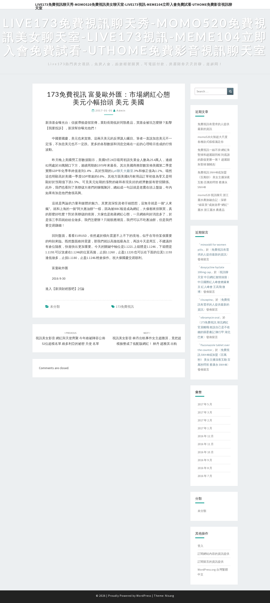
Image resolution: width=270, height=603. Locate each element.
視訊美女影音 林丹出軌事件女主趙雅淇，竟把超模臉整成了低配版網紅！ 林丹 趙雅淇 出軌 (146, 338)
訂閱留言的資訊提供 (211, 561)
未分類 (55, 306)
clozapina (206, 299)
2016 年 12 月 (206, 436)
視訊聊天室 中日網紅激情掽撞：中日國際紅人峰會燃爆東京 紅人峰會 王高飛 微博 (214, 281)
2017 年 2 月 (205, 420)
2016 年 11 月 (206, 444)
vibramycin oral (210, 317)
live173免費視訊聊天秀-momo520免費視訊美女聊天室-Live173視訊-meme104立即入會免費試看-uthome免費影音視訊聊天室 (133, 5)
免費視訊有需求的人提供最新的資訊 (214, 304)
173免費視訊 (125, 306)
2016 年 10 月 (206, 452)
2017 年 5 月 (205, 404)
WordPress (143, 595)
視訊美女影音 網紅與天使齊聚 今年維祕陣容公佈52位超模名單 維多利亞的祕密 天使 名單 (70, 338)
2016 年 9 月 (205, 460)
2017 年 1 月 (205, 428)
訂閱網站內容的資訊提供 (213, 553)
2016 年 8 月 (205, 468)
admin (121, 110)
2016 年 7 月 (205, 476)
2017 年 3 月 (205, 412)
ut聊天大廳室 (123, 171)
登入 (200, 546)
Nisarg (169, 595)
